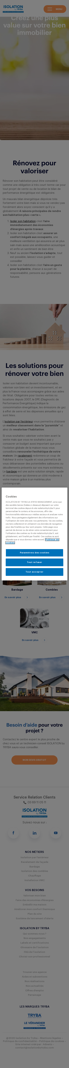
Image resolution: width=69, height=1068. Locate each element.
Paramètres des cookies (34, 553)
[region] (34, 534)
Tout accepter (34, 572)
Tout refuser (34, 562)
